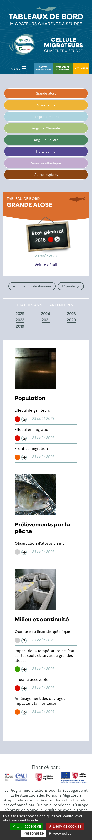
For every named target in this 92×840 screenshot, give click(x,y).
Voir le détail (46, 264)
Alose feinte (46, 105)
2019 (20, 326)
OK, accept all (26, 826)
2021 (46, 319)
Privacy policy (60, 833)
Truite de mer (46, 151)
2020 (71, 319)
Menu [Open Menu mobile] (18, 68)
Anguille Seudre (46, 140)
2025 (20, 313)
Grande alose (46, 93)
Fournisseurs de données (32, 286)
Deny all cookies (65, 826)
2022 (20, 319)
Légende (68, 286)
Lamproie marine (46, 116)
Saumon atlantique (46, 163)
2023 (71, 313)
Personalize (33, 833)
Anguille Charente (46, 128)
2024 (45, 313)
